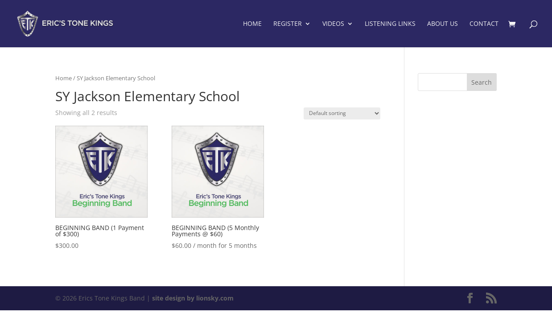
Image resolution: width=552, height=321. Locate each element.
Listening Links (390, 24)
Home (252, 24)
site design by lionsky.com (193, 298)
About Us (442, 24)
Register (287, 24)
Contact (484, 24)
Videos (333, 24)
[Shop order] (342, 113)
